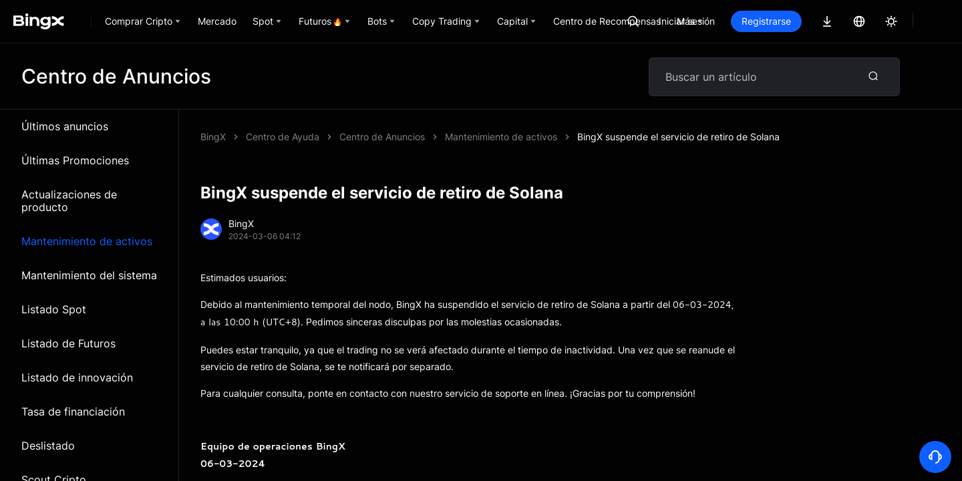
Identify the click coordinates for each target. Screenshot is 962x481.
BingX (213, 136)
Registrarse (811, 21)
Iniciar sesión (732, 21)
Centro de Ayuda (282, 136)
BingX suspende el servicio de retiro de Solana (440, 136)
